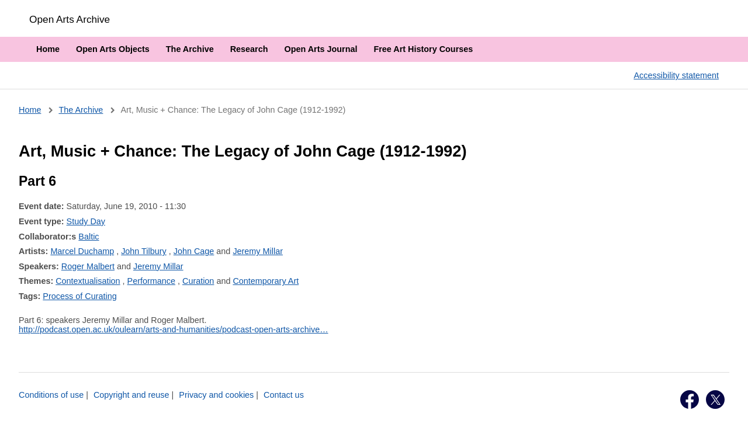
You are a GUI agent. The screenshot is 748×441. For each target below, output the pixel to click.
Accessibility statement (676, 75)
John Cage (194, 251)
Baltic (88, 236)
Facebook (689, 399)
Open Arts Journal (320, 49)
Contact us (284, 395)
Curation (198, 281)
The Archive (190, 49)
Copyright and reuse (131, 395)
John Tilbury (144, 251)
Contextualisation (88, 281)
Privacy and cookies (216, 395)
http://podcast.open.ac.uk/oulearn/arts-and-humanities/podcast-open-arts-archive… (173, 329)
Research (249, 49)
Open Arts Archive (69, 19)
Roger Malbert (88, 266)
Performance (151, 281)
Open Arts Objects (113, 49)
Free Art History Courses (423, 49)
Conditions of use (51, 395)
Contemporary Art (266, 281)
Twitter (715, 399)
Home (48, 49)
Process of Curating (79, 296)
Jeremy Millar (258, 251)
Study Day (86, 221)
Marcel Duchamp (82, 251)
